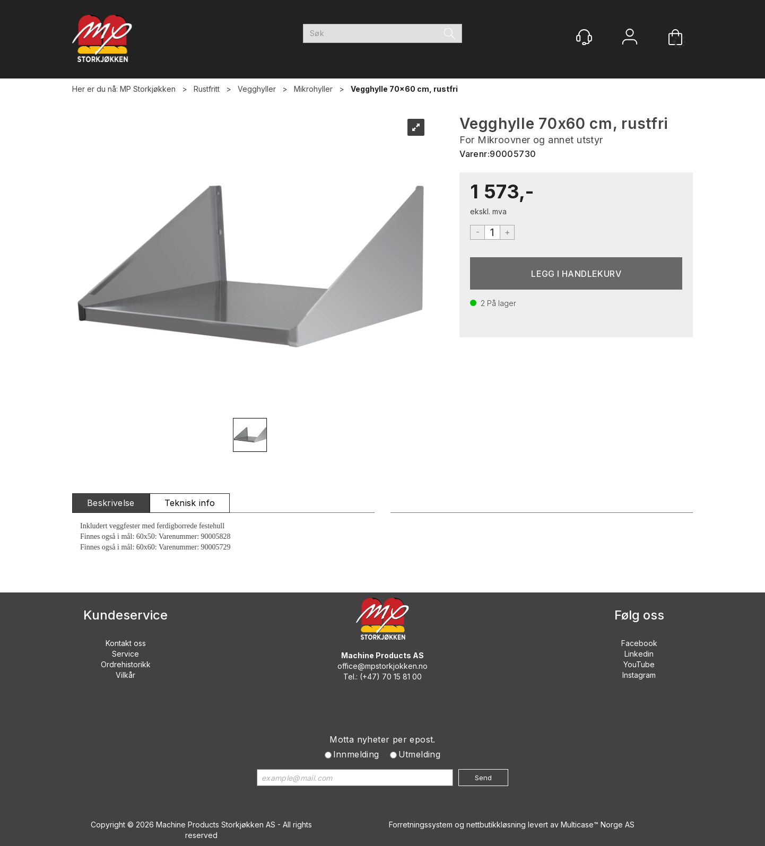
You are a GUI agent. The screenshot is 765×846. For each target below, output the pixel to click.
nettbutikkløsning (496, 824)
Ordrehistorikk (126, 664)
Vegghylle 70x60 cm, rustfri (404, 88)
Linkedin (639, 653)
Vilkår (125, 674)
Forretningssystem (421, 824)
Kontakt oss (126, 643)
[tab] (111, 503)
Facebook (639, 643)
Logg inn (630, 38)
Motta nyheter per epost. (382, 739)
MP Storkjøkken (148, 88)
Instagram (639, 674)
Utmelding (419, 754)
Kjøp (576, 273)
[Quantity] (492, 232)
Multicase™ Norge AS (597, 824)
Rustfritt (207, 88)
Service (125, 653)
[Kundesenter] (584, 37)
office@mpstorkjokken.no (382, 665)
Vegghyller (257, 88)
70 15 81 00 (402, 676)
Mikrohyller (313, 88)
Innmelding (356, 754)
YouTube (639, 664)
